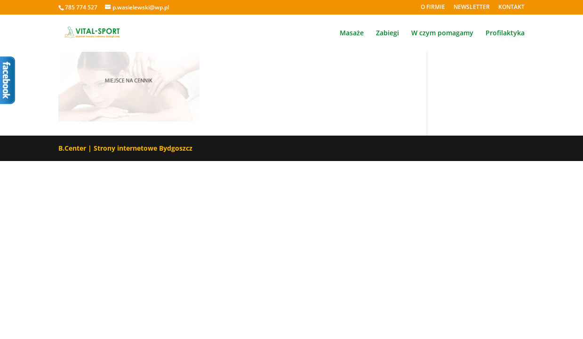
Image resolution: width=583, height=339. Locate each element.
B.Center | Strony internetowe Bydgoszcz (125, 148)
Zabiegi (387, 33)
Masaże (352, 33)
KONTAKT (511, 7)
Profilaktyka (505, 33)
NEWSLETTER (472, 7)
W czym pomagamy (442, 33)
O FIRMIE (433, 7)
